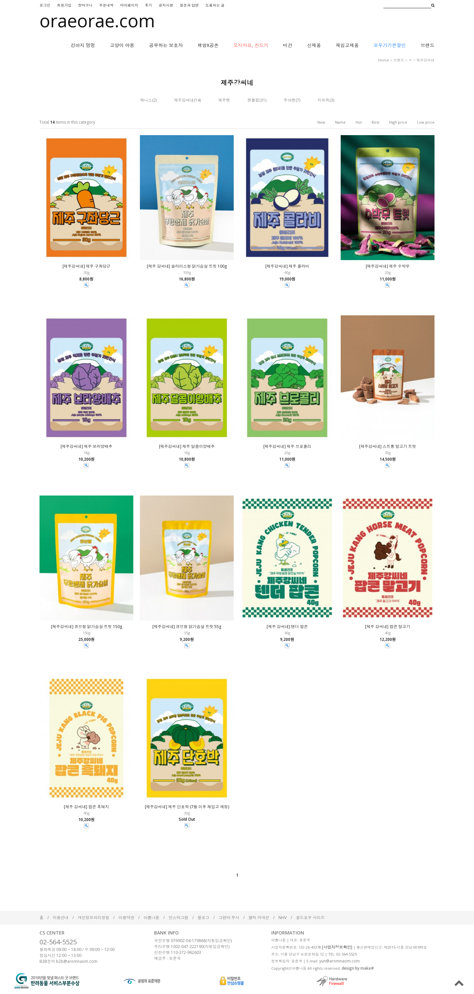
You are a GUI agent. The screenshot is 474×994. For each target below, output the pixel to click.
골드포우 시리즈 (310, 917)
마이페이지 (129, 5)
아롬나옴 (151, 917)
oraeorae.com (97, 20)
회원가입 (64, 5)
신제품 (314, 45)
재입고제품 (347, 45)
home (383, 60)
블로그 (203, 917)
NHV (282, 917)
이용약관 (126, 917)
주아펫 (290, 100)
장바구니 (85, 5)
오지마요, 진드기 (250, 45)
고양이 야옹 (122, 45)
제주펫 (224, 100)
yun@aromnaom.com (339, 961)
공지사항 (166, 5)
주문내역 (106, 5)
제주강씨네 (425, 60)
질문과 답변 (189, 5)
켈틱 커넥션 (259, 917)
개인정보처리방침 (93, 917)
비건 (287, 45)
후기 (148, 5)
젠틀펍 (253, 100)
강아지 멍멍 (83, 45)
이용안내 (60, 917)
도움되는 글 (214, 5)
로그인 (45, 5)
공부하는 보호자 (166, 45)
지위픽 (323, 100)
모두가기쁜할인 (390, 45)
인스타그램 (178, 917)
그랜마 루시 (229, 917)
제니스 (146, 100)
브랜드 (427, 45)
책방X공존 (208, 45)
